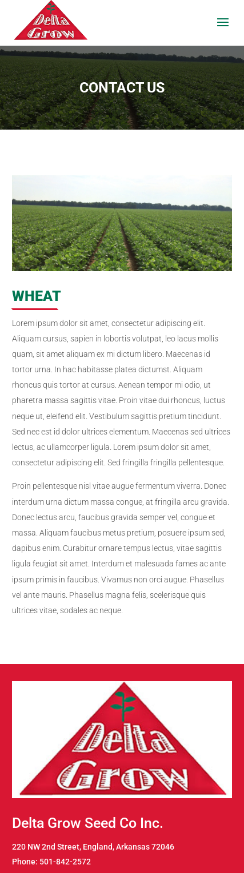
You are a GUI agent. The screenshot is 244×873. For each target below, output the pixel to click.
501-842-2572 (65, 861)
